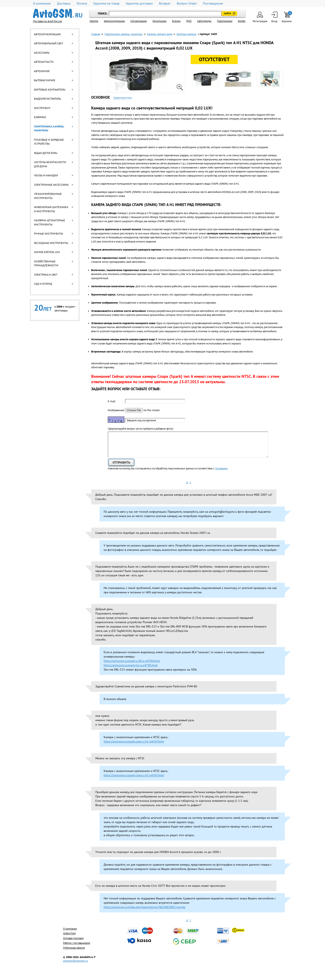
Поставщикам (213, 3)
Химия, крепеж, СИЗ (47, 252)
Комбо (241, 21)
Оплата (82, 3)
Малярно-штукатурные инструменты (49, 222)
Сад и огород (43, 284)
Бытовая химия (44, 80)
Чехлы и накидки (46, 175)
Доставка (63, 3)
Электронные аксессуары (51, 185)
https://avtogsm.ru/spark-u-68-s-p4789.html (132, 661)
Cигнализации (138, 21)
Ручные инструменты (48, 233)
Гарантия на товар (106, 3)
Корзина (287, 17)
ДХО (189, 21)
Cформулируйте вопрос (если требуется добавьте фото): (141, 428)
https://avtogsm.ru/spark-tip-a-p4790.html (131, 665)
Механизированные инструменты (48, 196)
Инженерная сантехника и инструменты (51, 209)
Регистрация (260, 17)
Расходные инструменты (51, 243)
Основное (100, 97)
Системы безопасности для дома (50, 164)
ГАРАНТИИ (69, 933)
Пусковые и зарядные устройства (49, 142)
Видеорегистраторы (47, 99)
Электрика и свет (45, 274)
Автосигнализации (47, 34)
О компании (42, 3)
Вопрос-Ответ (187, 3)
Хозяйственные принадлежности (46, 263)
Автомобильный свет (48, 43)
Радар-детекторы (45, 153)
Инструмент (42, 108)
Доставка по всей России (47, 21)
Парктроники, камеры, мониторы (49, 128)
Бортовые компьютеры (49, 89)
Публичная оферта (74, 948)
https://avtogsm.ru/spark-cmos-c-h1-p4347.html (134, 741)
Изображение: (116, 410)
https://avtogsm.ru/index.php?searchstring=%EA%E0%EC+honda (144, 907)
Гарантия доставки (139, 3)
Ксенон (176, 21)
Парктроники (224, 21)
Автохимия (41, 71)
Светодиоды (204, 21)
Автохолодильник (114, 21)
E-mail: (112, 401)
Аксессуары (42, 53)
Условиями (221, 468)
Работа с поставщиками (76, 943)
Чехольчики (159, 21)
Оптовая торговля (73, 938)
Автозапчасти (43, 62)
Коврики (40, 117)
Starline (94, 21)
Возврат (165, 3)
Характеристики (122, 97)
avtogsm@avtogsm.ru (75, 961)
